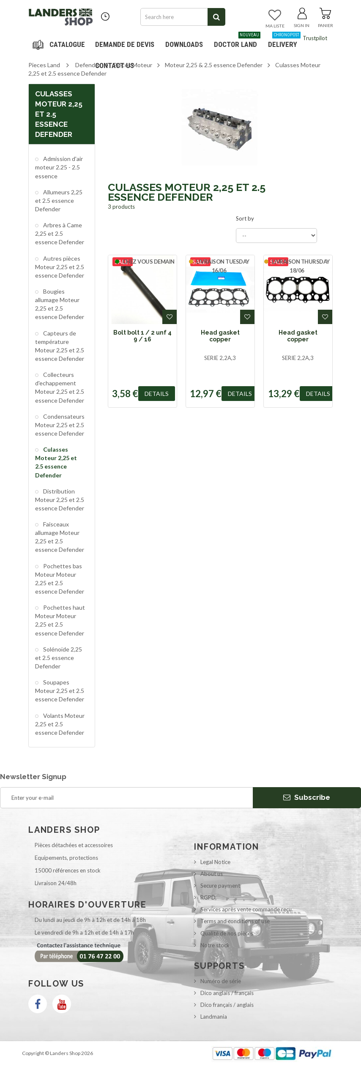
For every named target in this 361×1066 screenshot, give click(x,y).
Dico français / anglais (227, 1004)
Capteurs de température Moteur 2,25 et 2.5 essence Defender (59, 346)
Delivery (284, 41)
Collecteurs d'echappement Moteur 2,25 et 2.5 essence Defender (59, 387)
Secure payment (220, 885)
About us (211, 873)
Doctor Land (237, 41)
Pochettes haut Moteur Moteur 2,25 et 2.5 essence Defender (60, 620)
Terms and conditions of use (235, 921)
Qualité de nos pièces (226, 933)
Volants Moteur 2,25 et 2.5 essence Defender (60, 724)
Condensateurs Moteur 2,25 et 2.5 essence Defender (60, 425)
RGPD (208, 897)
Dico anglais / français (227, 993)
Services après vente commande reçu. (246, 909)
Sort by (245, 218)
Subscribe (306, 797)
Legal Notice (215, 862)
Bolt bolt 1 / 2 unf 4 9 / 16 (142, 336)
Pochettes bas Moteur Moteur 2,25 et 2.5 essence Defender (59, 578)
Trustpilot (315, 38)
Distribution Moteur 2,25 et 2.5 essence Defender (59, 500)
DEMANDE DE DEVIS (124, 44)
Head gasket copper (220, 336)
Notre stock (215, 945)
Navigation (60, 44)
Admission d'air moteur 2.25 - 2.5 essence (59, 167)
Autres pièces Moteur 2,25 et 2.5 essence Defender (59, 267)
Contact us (114, 65)
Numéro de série (220, 981)
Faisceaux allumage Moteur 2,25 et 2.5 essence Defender (59, 537)
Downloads (184, 44)
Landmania (213, 1016)
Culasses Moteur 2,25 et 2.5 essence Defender (56, 462)
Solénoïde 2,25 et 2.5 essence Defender (58, 658)
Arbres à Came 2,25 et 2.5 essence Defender (59, 233)
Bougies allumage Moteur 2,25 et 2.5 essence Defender (59, 304)
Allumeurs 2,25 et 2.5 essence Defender (58, 200)
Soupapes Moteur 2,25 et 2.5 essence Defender (59, 691)
